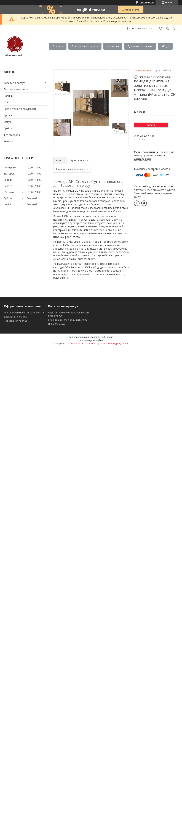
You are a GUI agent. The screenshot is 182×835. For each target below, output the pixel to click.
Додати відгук (167, 28)
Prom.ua (108, 337)
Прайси (8, 128)
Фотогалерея (12, 135)
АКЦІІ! (165, 46)
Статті (7, 102)
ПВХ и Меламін (56, 324)
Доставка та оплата (140, 46)
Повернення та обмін (16, 320)
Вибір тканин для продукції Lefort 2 (67, 319)
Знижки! (8, 141)
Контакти (113, 46)
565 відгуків (147, 2)
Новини (8, 95)
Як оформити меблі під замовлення (24, 312)
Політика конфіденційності (114, 343)
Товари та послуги (83, 46)
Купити (151, 125)
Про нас (8, 115)
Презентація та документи (20, 108)
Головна (57, 46)
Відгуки (8, 121)
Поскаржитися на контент (83, 343)
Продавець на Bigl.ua (91, 340)
